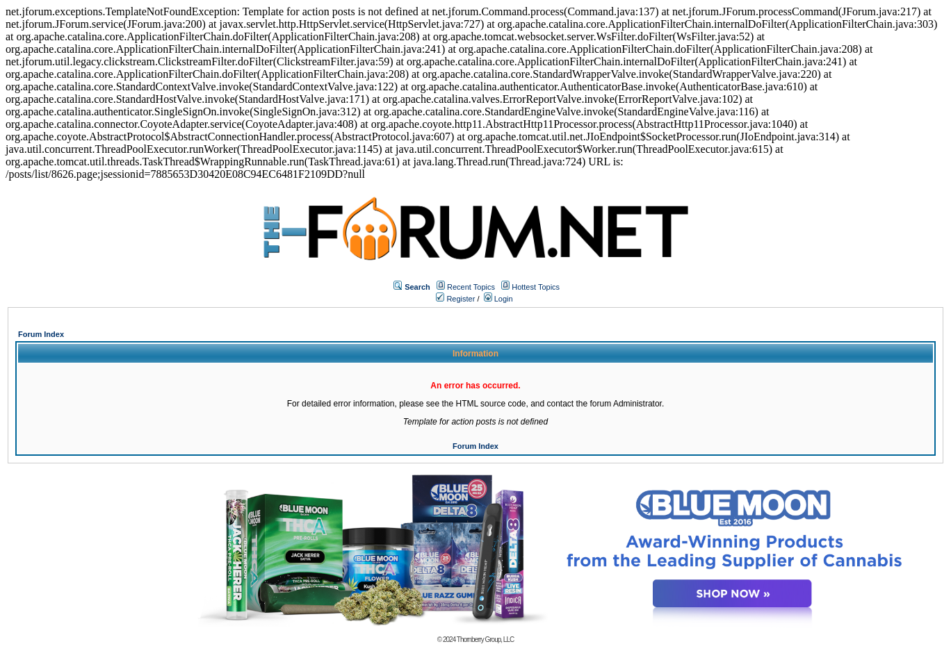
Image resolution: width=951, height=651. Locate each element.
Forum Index (41, 334)
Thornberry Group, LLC (485, 639)
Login (498, 299)
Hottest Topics (536, 287)
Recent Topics (471, 287)
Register (455, 299)
